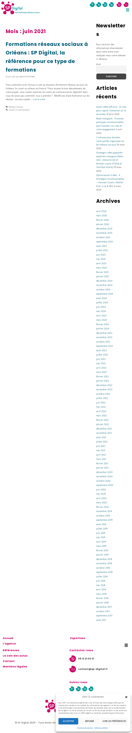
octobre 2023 (103, 342)
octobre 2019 (103, 516)
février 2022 (102, 420)
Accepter (68, 721)
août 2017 (101, 620)
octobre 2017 (103, 611)
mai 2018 (100, 585)
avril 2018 (101, 589)
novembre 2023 (104, 337)
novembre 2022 (104, 389)
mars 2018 (101, 594)
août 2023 (101, 350)
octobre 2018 (103, 568)
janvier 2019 (102, 555)
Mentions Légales (101, 728)
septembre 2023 (104, 346)
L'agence (9, 643)
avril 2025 (101, 263)
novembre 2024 (104, 285)
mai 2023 (101, 363)
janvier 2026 (102, 224)
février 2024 (102, 324)
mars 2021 (101, 459)
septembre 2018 (104, 572)
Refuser (89, 721)
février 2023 (102, 376)
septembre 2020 (104, 485)
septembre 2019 (104, 520)
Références (11, 650)
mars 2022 (101, 415)
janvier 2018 (102, 603)
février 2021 (102, 463)
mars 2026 (101, 215)
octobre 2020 (103, 481)
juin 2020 (101, 489)
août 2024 (101, 298)
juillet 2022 (102, 398)
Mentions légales (15, 666)
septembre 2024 (104, 294)
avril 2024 (101, 316)
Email (98, 64)
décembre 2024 (104, 281)
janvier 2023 (102, 381)
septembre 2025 (104, 242)
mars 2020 (101, 502)
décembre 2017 (104, 607)
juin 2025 (101, 255)
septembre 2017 (104, 616)
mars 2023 (101, 372)
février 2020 (102, 507)
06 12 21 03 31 (86, 658)
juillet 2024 (102, 302)
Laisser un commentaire (19, 110)
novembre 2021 (104, 433)
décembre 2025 (104, 229)
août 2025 (101, 246)
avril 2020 (101, 498)
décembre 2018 (104, 559)
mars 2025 (101, 268)
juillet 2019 (102, 529)
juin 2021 (100, 446)
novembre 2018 (104, 563)
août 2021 (101, 437)
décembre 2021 (104, 429)
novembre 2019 (104, 511)
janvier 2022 (102, 424)
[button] (126, 697)
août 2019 (101, 524)
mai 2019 (100, 537)
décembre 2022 (104, 385)
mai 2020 (101, 494)
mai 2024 (101, 311)
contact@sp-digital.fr (93, 669)
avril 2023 (101, 368)
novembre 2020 (104, 476)
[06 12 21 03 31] (119, 4)
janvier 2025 (102, 276)
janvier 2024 (102, 329)
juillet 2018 (102, 576)
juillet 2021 (102, 442)
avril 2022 (101, 411)
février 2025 (102, 272)
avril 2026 (101, 211)
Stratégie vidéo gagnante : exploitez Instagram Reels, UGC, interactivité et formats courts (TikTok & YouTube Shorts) (110, 160)
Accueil (8, 638)
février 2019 (102, 550)
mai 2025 (101, 259)
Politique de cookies (85, 728)
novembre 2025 (104, 233)
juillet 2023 (102, 355)
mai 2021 (100, 450)
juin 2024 (101, 307)
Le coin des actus (15, 655)
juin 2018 (100, 581)
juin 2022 (101, 403)
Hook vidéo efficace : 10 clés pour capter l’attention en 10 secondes (111, 110)
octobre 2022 (103, 394)
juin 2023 (101, 359)
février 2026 (102, 220)
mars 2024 (101, 320)
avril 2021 (101, 455)
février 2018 (102, 598)
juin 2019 (100, 533)
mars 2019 (101, 546)
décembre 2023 (104, 333)
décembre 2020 (104, 472)
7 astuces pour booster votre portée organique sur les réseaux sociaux (110, 141)
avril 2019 (101, 542)
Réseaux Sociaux (16, 107)
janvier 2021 (102, 468)
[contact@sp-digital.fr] (126, 4)
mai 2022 (101, 407)
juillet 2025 (102, 250)
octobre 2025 (103, 237)
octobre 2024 (103, 289)
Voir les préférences (114, 721)
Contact (9, 661)
